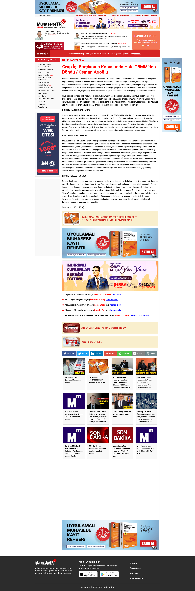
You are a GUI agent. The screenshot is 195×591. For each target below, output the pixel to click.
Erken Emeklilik (45, 75)
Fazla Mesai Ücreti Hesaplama (44, 79)
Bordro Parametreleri (45, 70)
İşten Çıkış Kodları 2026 (46, 88)
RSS (132, 15)
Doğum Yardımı (43, 72)
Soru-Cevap (42, 96)
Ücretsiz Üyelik (135, 568)
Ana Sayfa (79, 15)
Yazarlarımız (42, 107)
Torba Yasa (42, 101)
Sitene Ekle (139, 15)
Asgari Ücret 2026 (90, 15)
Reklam (146, 15)
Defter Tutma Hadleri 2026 (120, 15)
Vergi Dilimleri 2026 (104, 15)
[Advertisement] (48, 217)
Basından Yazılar (44, 67)
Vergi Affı (41, 104)
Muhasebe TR (85, 587)
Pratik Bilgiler (42, 93)
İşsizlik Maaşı (44, 85)
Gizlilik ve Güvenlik (137, 578)
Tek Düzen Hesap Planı (46, 99)
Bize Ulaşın (154, 15)
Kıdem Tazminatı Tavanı (46, 90)
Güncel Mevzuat (44, 82)
